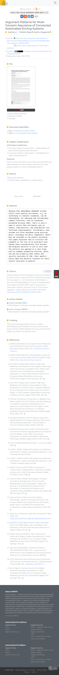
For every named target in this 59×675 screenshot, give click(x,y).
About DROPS (42, 670)
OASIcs (7, 629)
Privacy (26, 672)
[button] (36, 16)
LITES (32, 634)
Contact (34, 672)
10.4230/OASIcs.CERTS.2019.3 (23, 131)
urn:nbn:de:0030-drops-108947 (25, 133)
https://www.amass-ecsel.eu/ (30, 360)
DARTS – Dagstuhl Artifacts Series (42, 627)
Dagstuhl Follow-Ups (12, 632)
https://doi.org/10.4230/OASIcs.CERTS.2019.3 (24, 292)
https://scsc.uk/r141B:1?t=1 (35, 564)
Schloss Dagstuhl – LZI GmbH (25, 670)
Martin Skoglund (41, 32)
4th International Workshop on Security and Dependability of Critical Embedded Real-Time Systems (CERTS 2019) (28, 40)
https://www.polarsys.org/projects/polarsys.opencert (30, 518)
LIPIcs (7, 627)
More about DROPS (11, 616)
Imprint (51, 670)
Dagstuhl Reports (36, 629)
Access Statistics (16, 178)
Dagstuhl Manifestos (37, 632)
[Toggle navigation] (55, 3)
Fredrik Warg (25, 32)
